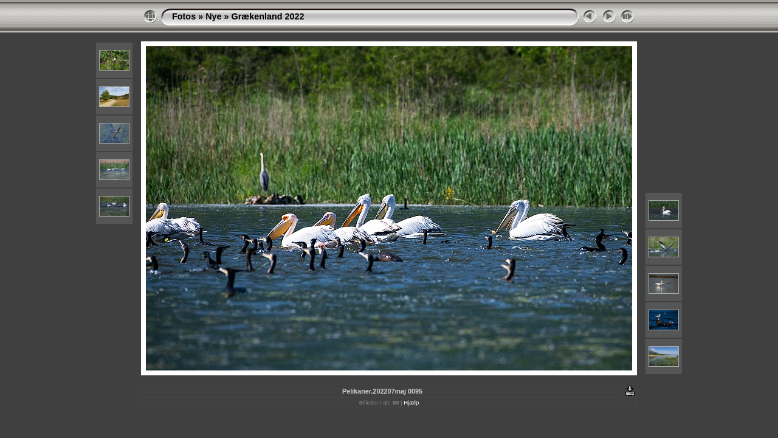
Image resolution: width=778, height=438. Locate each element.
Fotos (184, 16)
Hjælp (411, 402)
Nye (213, 16)
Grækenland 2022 (268, 16)
